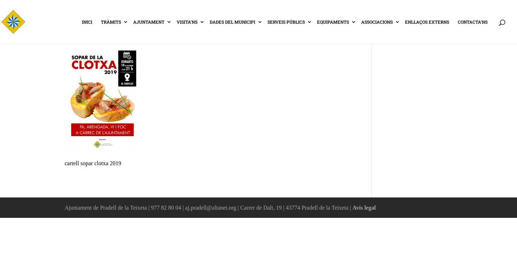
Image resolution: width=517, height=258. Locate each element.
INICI (87, 22)
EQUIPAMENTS (333, 22)
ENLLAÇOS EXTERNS (427, 22)
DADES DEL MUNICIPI (232, 22)
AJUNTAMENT (148, 22)
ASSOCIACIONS (377, 22)
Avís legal (364, 208)
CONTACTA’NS (473, 22)
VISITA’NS (187, 22)
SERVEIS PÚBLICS (286, 22)
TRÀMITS (111, 22)
